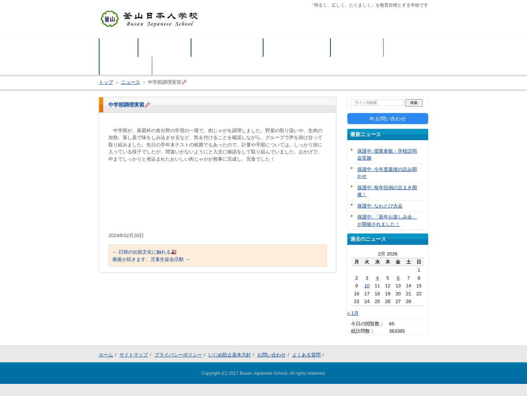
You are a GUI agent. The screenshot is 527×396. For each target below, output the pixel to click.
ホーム (119, 47)
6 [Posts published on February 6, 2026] (398, 277)
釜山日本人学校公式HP (134, 33)
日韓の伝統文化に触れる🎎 (144, 252)
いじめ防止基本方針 (297, 47)
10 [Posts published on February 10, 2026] (366, 285)
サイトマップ (164, 47)
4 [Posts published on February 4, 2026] (377, 277)
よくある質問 (126, 65)
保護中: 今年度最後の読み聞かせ (387, 172)
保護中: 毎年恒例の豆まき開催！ (387, 190)
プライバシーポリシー (227, 47)
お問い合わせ (357, 47)
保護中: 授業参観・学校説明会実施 (387, 153)
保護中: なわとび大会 (380, 205)
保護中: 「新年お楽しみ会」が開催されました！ (387, 219)
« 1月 (353, 312)
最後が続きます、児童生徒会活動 (151, 259)
